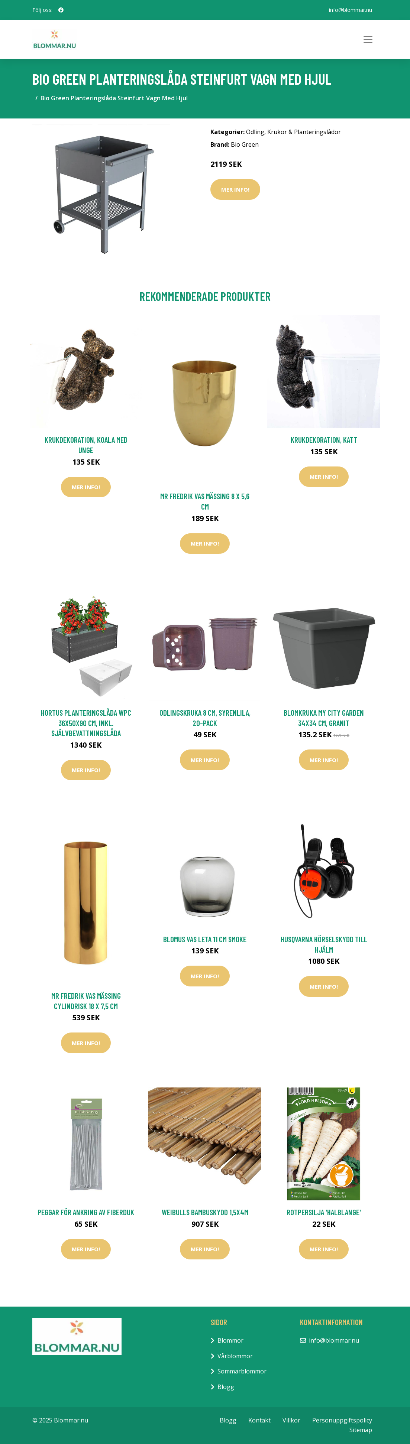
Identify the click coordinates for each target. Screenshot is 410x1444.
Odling (255, 132)
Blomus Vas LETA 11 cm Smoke (204, 939)
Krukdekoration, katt (324, 439)
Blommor (230, 1340)
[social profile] (61, 10)
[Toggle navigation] (368, 39)
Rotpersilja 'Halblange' (324, 1212)
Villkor (291, 1420)
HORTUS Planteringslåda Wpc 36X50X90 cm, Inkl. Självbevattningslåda (86, 723)
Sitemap (360, 1430)
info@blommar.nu (350, 9)
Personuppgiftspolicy (342, 1420)
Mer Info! (235, 189)
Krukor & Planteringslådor (304, 132)
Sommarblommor (242, 1371)
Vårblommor (235, 1356)
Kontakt (259, 1420)
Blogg (225, 1387)
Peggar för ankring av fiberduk (86, 1212)
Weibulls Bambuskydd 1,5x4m (205, 1212)
